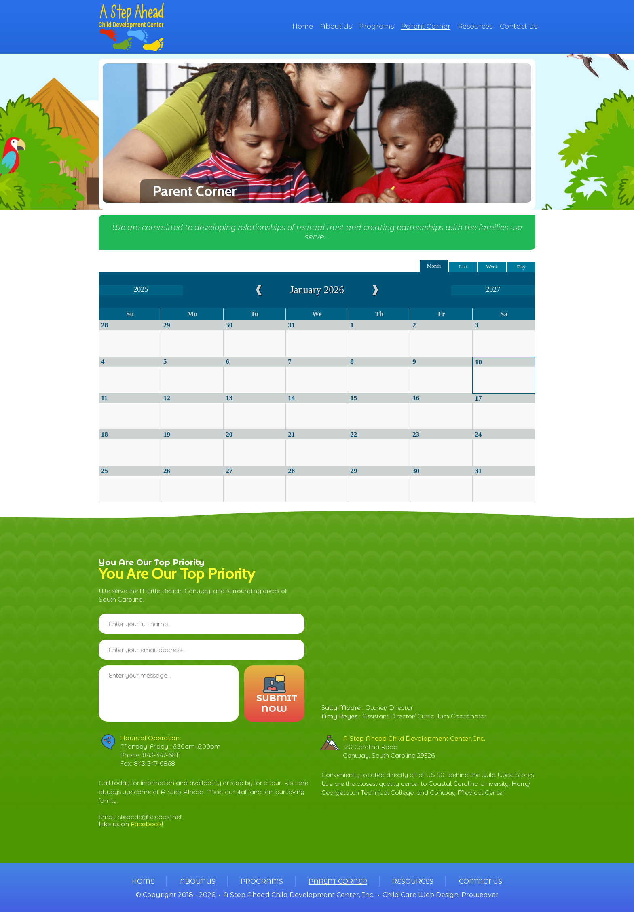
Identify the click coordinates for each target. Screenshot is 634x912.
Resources (475, 26)
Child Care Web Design (421, 895)
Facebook (146, 824)
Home (302, 26)
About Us (336, 26)
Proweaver (480, 895)
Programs (376, 26)
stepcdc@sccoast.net (150, 817)
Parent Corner (425, 26)
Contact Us (518, 26)
